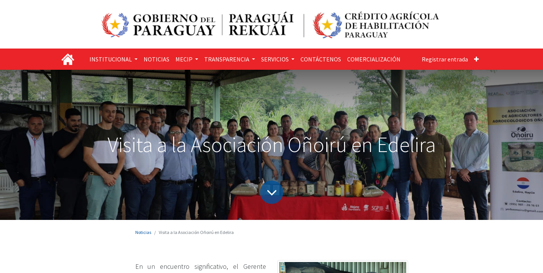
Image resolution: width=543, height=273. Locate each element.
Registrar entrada (445, 59)
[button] (476, 59)
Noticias (143, 232)
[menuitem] (156, 59)
